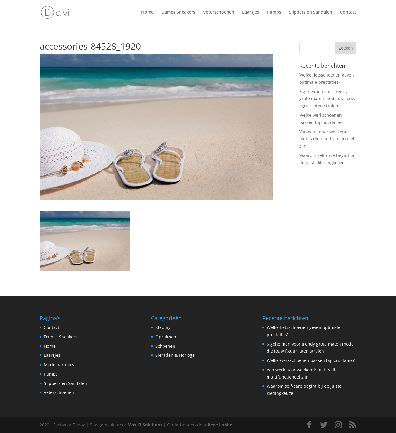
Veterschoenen (218, 12)
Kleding (163, 327)
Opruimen (165, 337)
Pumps (274, 12)
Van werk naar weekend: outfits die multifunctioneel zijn (326, 139)
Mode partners (59, 364)
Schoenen (165, 346)
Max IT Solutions (145, 425)
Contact (348, 12)
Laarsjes (250, 12)
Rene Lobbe (220, 425)
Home (147, 12)
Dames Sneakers (178, 12)
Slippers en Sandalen (310, 12)
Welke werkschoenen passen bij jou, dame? (311, 360)
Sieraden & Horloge (175, 355)
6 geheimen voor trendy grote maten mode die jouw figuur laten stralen (327, 99)
